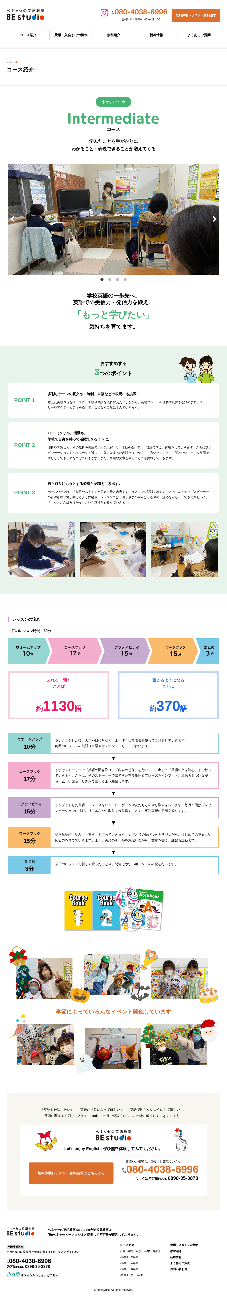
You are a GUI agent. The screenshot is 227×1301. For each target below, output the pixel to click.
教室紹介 (113, 35)
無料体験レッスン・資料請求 (196, 15)
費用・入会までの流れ (71, 35)
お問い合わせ (178, 1269)
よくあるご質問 (199, 35)
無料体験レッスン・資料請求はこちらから (71, 1173)
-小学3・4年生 (129, 1263)
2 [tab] (110, 280)
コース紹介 (28, 35)
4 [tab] (125, 280)
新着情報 (156, 35)
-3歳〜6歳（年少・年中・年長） (141, 1251)
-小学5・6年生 (129, 1269)
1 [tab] (102, 280)
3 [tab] (118, 280)
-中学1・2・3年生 (131, 1275)
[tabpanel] (113, 219)
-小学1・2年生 (129, 1257)
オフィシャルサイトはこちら (32, 1275)
